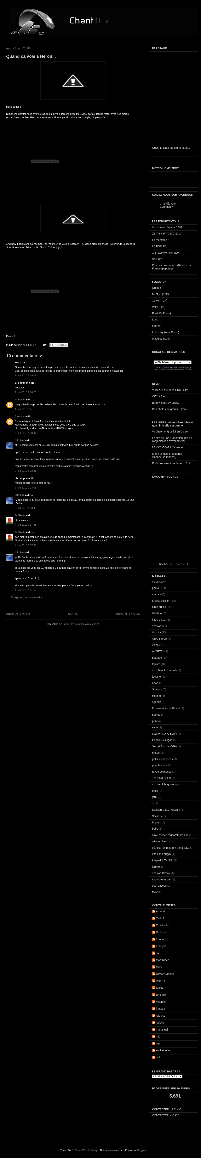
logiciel (156, 866)
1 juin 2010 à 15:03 (25, 375)
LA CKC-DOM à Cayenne (167, 447)
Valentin (161, 1001)
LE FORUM (159, 246)
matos (155, 594)
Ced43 (160, 918)
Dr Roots (20, 515)
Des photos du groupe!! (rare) (170, 409)
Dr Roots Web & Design (85, 1150)
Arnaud (160, 911)
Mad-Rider (162, 960)
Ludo (155, 319)
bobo (155, 828)
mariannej (162, 1029)
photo (155, 588)
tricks (155, 892)
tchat (166, 147)
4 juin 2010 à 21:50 (25, 590)
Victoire (156, 632)
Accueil (73, 614)
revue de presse (161, 771)
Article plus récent (18, 614)
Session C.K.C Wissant (166, 809)
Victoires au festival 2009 (167, 227)
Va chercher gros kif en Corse (170, 431)
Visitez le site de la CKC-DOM (170, 390)
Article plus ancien (127, 614)
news (155, 683)
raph (158, 1043)
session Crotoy (161, 873)
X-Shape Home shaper (166, 252)
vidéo (155, 645)
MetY (159, 967)
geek (155, 790)
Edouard (161, 939)
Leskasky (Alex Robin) (165, 332)
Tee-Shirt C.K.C (161, 778)
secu (155, 727)
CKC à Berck (160, 396)
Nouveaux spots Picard (166, 708)
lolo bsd (22, 344)
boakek (156, 822)
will (158, 1057)
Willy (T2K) (158, 306)
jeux (154, 797)
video (155, 581)
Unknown (161, 994)
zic (153, 803)
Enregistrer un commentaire (26, 597)
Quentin (157, 287)
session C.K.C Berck (164, 733)
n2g (158, 1036)
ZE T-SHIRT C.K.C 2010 (166, 233)
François (161, 946)
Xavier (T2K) (159, 300)
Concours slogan (162, 740)
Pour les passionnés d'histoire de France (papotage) (172, 267)
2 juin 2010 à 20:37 (25, 433)
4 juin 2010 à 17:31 (25, 524)
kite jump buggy (161, 854)
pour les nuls (159, 765)
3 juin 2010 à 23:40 (25, 507)
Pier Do (160, 980)
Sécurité (157, 259)
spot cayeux (159, 885)
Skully (159, 987)
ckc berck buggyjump (165, 784)
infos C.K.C (159, 619)
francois (20, 399)
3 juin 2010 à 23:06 (25, 487)
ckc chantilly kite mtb (164, 670)
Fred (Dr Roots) (161, 313)
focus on (157, 676)
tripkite (156, 664)
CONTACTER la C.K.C (166, 1115)
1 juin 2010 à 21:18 (25, 409)
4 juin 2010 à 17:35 (25, 545)
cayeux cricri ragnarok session (170, 835)
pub (154, 721)
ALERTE (157, 651)
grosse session (161, 600)
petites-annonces (162, 759)
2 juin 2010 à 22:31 (25, 470)
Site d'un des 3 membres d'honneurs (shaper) (167, 455)
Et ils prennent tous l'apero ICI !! (171, 463)
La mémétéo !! (160, 239)
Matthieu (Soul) (161, 338)
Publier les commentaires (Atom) (81, 624)
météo (156, 752)
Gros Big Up (159, 638)
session (156, 626)
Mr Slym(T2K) (160, 294)
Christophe (162, 925)
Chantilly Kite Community (168, 205)
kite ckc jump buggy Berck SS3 (170, 847)
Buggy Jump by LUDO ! (166, 402)
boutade (157, 657)
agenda (156, 701)
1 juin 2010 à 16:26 (25, 392)
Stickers (157, 816)
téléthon (157, 613)
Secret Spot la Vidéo (164, 746)
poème (156, 714)
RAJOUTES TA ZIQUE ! (173, 563)
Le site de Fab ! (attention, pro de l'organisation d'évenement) (172, 439)
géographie (159, 841)
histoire (156, 695)
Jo (157, 953)
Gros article (159, 606)
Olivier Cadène (165, 973)
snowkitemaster (161, 879)
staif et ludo (163, 1050)
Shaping (157, 689)
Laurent (156, 325)
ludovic (160, 1022)
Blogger (141, 1150)
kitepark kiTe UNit (162, 860)
